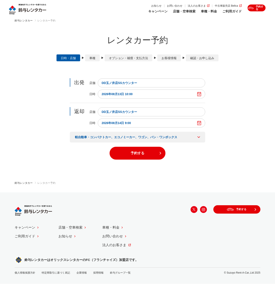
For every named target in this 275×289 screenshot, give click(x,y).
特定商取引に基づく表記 (56, 277)
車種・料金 (190, 14)
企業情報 (81, 277)
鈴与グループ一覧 (120, 277)
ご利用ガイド (213, 14)
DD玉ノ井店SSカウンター (119, 88)
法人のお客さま (178, 8)
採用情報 (98, 277)
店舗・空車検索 (165, 14)
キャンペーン (139, 14)
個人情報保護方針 (25, 277)
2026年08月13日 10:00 (117, 99)
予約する (253, 11)
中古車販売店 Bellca (207, 8)
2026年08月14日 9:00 (116, 128)
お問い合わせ (156, 8)
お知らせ (138, 8)
